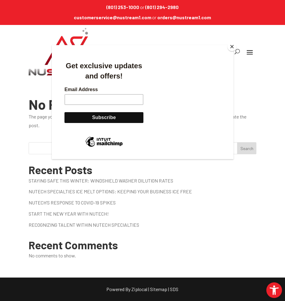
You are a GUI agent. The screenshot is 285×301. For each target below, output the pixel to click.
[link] (274, 290)
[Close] (231, 46)
